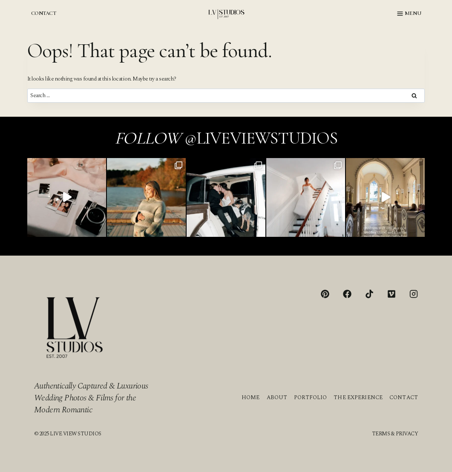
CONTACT (43, 13)
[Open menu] (409, 13)
